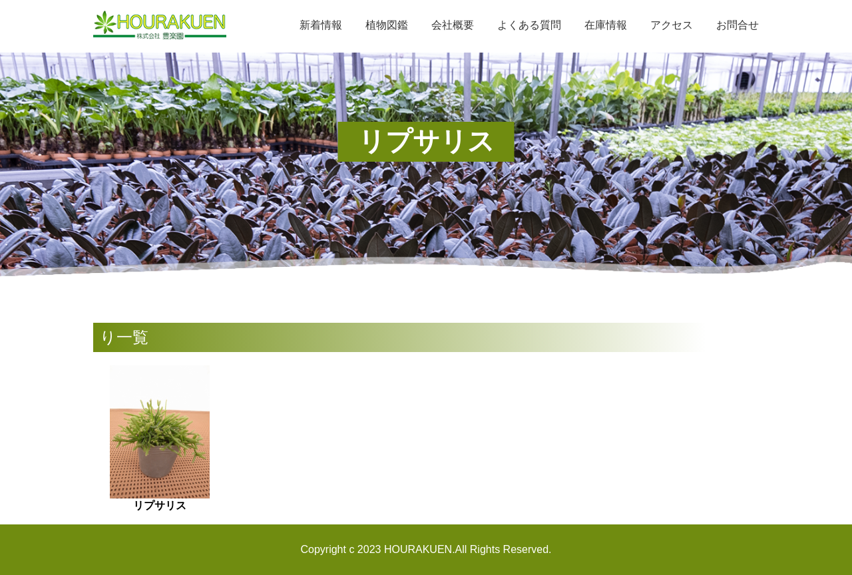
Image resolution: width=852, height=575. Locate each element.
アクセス (671, 25)
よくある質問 (529, 25)
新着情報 (321, 25)
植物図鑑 (386, 25)
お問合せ (737, 25)
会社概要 (452, 25)
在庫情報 (605, 25)
